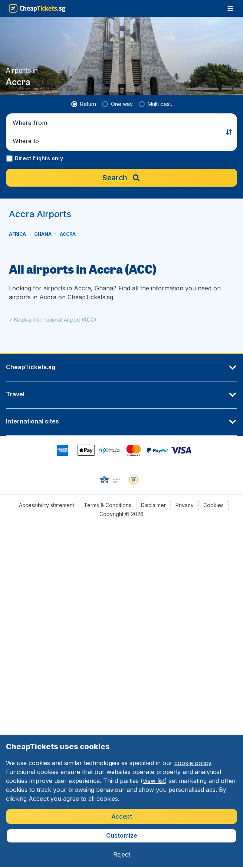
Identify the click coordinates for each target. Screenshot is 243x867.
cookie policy (192, 763)
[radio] (83, 104)
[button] (117, 123)
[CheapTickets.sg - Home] (37, 8)
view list (154, 780)
